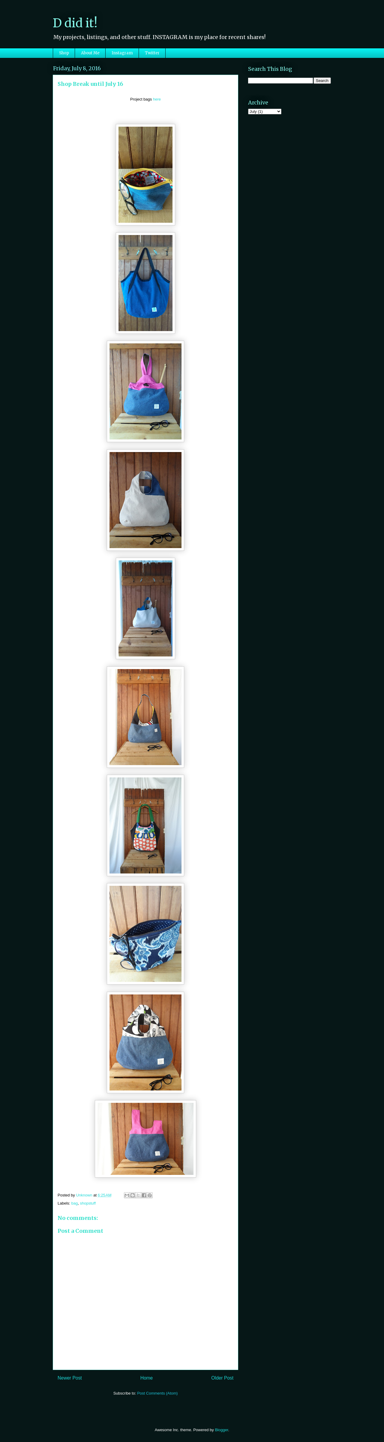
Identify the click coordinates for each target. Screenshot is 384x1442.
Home (146, 1377)
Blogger (221, 1430)
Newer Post (70, 1377)
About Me (90, 53)
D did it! (75, 23)
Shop (64, 53)
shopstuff (88, 1203)
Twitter (152, 53)
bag (74, 1203)
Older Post (222, 1377)
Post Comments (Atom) (157, 1393)
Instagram (122, 53)
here (157, 99)
